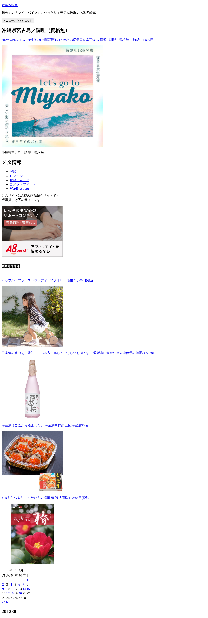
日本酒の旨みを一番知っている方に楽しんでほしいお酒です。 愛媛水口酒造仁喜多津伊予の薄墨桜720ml (78, 353)
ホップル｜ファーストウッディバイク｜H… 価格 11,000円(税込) (48, 280)
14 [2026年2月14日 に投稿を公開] (24, 589)
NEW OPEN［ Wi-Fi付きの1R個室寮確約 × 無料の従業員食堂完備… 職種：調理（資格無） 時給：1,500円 (77, 39)
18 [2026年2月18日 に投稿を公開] (12, 593)
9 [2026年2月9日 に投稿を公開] (3, 589)
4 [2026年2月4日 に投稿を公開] (11, 584)
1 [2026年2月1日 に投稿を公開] (27, 580)
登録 (13, 171)
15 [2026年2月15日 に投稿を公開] (28, 589)
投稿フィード (19, 180)
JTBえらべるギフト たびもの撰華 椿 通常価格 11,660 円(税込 (45, 497)
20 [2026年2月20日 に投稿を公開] (20, 593)
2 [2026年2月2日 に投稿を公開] (3, 584)
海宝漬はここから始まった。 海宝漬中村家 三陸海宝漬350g (45, 425)
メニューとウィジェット (17, 20)
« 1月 (5, 602)
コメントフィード (23, 184)
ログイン (16, 176)
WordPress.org (19, 188)
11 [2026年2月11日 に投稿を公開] (11, 589)
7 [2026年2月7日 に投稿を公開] (23, 584)
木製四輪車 (10, 5)
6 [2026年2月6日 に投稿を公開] (19, 584)
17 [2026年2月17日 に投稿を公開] (8, 593)
